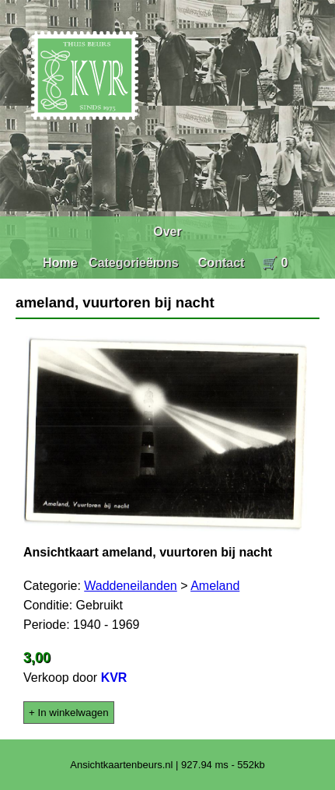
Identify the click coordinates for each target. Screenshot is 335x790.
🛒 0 (275, 262)
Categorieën (124, 262)
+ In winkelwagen (69, 712)
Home (60, 262)
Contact (221, 262)
